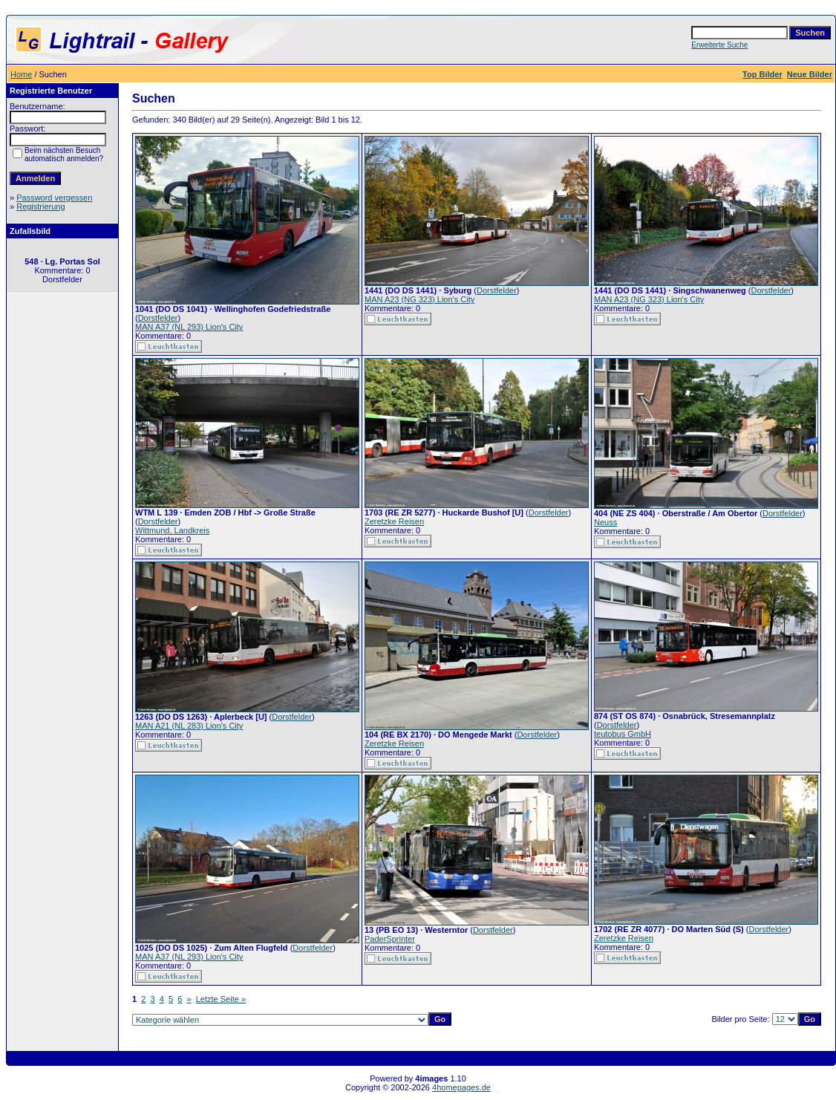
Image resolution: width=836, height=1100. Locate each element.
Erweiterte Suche (719, 45)
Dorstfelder (158, 317)
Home (21, 74)
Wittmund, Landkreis (172, 530)
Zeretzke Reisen (394, 521)
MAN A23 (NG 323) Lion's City (419, 299)
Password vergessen (54, 197)
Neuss (605, 522)
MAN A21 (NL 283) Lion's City (189, 725)
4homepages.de (461, 1087)
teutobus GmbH (622, 733)
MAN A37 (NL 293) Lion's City (189, 326)
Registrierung (40, 206)
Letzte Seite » (221, 999)
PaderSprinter (390, 938)
